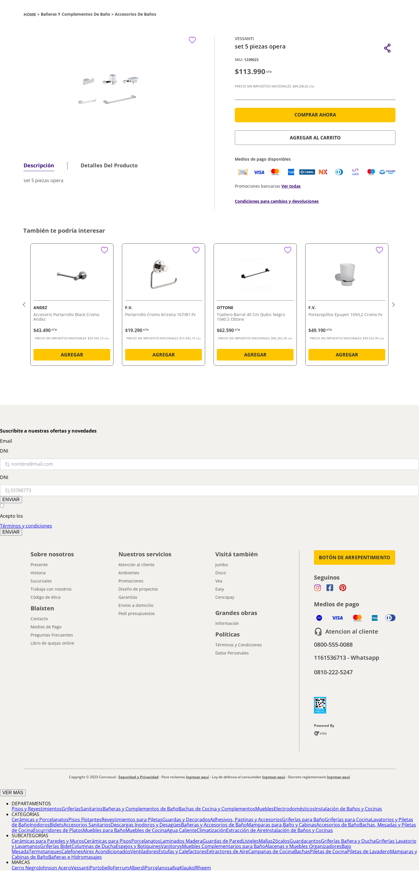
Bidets (56, 825)
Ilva (176, 868)
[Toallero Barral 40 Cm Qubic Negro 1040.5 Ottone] (255, 305)
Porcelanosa (158, 868)
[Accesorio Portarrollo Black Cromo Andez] (71, 305)
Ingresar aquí (197, 776)
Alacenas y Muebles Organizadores (303, 846)
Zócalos (281, 841)
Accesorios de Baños (135, 14)
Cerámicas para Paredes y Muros (48, 841)
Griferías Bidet (56, 846)
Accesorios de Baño (337, 825)
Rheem (203, 868)
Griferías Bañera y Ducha (348, 841)
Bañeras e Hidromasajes (75, 857)
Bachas (302, 851)
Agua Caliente (182, 830)
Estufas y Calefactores (182, 851)
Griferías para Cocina (348, 819)
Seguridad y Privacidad (138, 776)
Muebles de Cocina (146, 830)
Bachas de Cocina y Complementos (216, 809)
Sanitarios (92, 809)
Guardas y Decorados (186, 819)
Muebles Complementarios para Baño (223, 846)
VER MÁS (12, 792)
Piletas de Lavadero (368, 851)
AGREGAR (72, 355)
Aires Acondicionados (106, 851)
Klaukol (188, 868)
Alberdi (137, 868)
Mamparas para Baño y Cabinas (281, 825)
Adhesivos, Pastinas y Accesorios (246, 819)
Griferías (71, 809)
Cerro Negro (25, 868)
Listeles (250, 841)
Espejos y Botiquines (138, 846)
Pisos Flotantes (85, 819)
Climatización (211, 830)
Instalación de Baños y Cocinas (348, 809)
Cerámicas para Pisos (107, 841)
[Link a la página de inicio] (30, 14)
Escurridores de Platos (58, 830)
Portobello (101, 868)
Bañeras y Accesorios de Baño (214, 825)
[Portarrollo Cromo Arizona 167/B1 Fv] (163, 305)
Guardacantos (305, 841)
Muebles (264, 809)
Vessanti (80, 868)
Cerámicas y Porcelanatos (40, 819)
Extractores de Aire (227, 851)
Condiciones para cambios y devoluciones (277, 201)
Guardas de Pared (222, 841)
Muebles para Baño (104, 830)
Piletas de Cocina (328, 851)
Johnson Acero (55, 868)
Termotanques (45, 851)
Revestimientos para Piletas (132, 819)
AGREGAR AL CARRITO (315, 138)
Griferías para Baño (303, 819)
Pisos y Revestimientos (37, 809)
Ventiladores (144, 851)
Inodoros (40, 825)
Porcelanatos (145, 841)
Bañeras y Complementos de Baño (75, 14)
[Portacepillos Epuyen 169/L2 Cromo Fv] (346, 305)
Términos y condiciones (26, 526)
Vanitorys (171, 846)
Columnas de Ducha (94, 846)
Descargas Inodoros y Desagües (146, 825)
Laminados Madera (181, 841)
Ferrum (121, 868)
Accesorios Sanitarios (87, 825)
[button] (387, 48)
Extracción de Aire (246, 830)
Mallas (266, 841)
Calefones (72, 851)
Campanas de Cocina (271, 851)
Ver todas (291, 186)
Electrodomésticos (294, 809)
